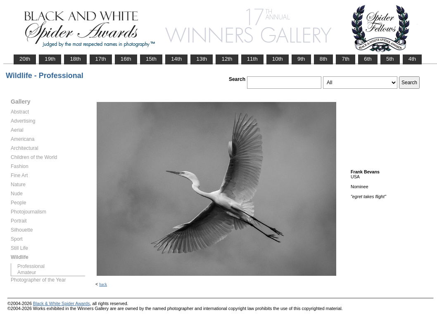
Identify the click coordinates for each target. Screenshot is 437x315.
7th (345, 59)
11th (252, 59)
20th (25, 59)
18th (75, 59)
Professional (31, 266)
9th (301, 59)
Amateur (26, 272)
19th (50, 59)
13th (201, 59)
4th (412, 59)
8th (323, 59)
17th (101, 59)
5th (390, 59)
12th (227, 59)
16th (126, 59)
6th (367, 59)
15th (151, 59)
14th (176, 59)
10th (277, 59)
